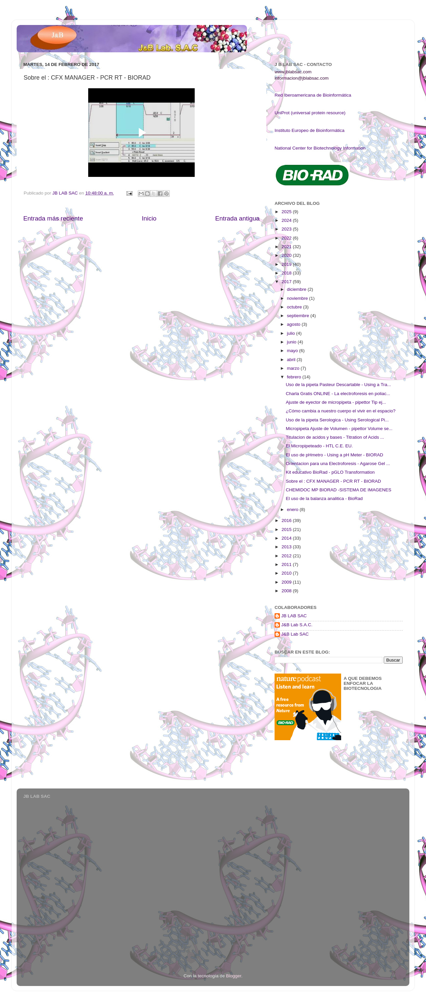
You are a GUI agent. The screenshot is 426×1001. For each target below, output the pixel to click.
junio (292, 341)
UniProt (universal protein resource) (310, 112)
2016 (287, 520)
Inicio (149, 218)
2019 (287, 264)
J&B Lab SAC (295, 634)
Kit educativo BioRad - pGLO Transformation (330, 472)
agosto (294, 324)
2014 (287, 538)
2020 (287, 255)
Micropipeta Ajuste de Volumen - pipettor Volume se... (339, 428)
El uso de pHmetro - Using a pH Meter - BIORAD (334, 454)
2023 (287, 229)
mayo (293, 350)
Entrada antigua (237, 218)
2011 (287, 564)
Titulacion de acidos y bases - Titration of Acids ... (335, 437)
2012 (287, 555)
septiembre (299, 315)
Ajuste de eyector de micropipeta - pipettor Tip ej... (336, 402)
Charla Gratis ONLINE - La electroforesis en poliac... (338, 393)
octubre (295, 306)
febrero (295, 376)
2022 (287, 238)
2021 (287, 246)
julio (291, 333)
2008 (287, 590)
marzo (294, 368)
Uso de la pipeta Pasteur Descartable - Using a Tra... (338, 384)
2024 (287, 220)
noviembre (298, 298)
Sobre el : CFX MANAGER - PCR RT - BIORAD (333, 481)
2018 (287, 272)
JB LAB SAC (294, 615)
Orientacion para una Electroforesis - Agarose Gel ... (338, 463)
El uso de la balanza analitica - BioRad (324, 498)
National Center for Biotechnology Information (320, 148)
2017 (287, 281)
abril (292, 359)
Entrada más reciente (53, 218)
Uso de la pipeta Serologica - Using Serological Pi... (337, 419)
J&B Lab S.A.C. (297, 624)
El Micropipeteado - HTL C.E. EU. (319, 445)
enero (293, 509)
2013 (287, 546)
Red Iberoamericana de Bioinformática (313, 95)
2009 (287, 582)
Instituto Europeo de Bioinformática (309, 130)
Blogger (233, 975)
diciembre (297, 289)
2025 (287, 211)
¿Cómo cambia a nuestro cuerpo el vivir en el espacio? (340, 410)
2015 (287, 529)
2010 (287, 573)
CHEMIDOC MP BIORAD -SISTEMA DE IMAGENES (338, 489)
